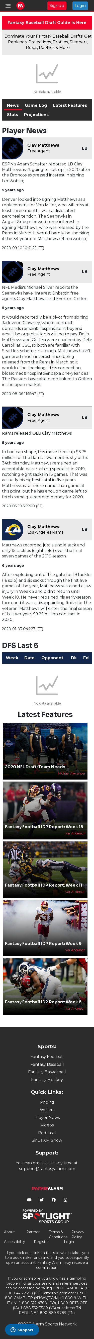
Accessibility (14, 1241)
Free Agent (38, 151)
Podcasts (47, 1132)
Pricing (47, 1102)
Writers (47, 1109)
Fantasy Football (47, 1056)
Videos (47, 1125)
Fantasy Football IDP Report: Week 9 (43, 943)
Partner (33, 1232)
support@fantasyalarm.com (47, 1168)
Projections (36, 114)
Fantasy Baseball (47, 1064)
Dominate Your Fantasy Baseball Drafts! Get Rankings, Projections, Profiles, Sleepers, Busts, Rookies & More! (48, 42)
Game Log (36, 105)
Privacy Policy (77, 1234)
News (13, 105)
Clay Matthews (43, 145)
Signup (57, 5)
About (9, 1232)
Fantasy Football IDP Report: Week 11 (43, 885)
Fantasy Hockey (47, 1079)
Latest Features (70, 105)
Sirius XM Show (47, 1140)
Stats (12, 114)
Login (80, 5)
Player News (47, 1117)
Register (41, 1241)
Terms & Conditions (58, 1234)
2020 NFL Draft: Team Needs (35, 767)
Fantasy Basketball (47, 1072)
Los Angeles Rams (45, 532)
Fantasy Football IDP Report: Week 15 (44, 826)
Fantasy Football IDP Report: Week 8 (43, 1002)
